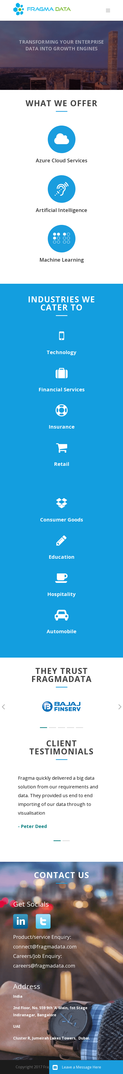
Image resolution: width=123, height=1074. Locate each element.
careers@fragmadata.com (44, 965)
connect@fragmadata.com (45, 946)
